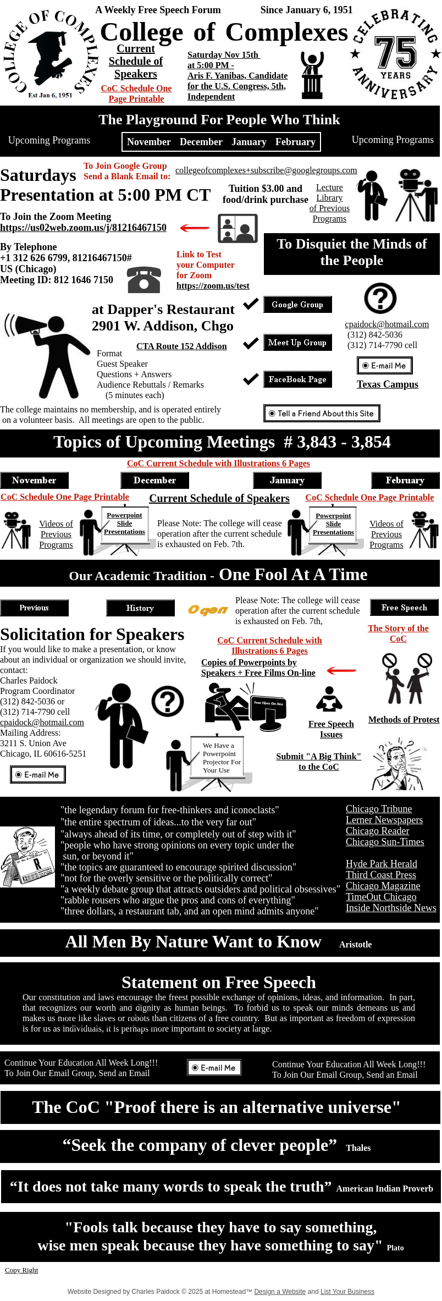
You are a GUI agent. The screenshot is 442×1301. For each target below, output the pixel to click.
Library (330, 197)
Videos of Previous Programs (56, 534)
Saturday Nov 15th (224, 54)
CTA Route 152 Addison (181, 346)
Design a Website (280, 1292)
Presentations (124, 531)
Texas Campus (387, 384)
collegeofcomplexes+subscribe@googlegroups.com (266, 170)
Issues (331, 734)
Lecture (329, 187)
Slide (124, 523)
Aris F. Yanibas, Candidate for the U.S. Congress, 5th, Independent (237, 86)
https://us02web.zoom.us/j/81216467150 (83, 227)
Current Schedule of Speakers (136, 61)
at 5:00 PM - (210, 65)
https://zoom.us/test (213, 285)
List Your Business (347, 1292)
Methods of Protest (403, 719)
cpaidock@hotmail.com (42, 722)
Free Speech (331, 724)
